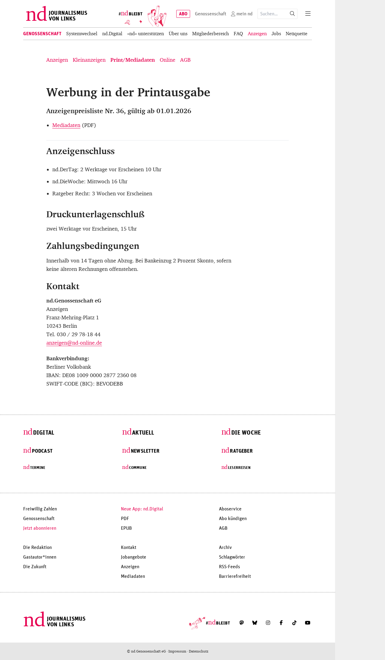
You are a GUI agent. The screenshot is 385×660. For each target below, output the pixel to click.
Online (167, 60)
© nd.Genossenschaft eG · (147, 651)
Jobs (276, 33)
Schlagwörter (232, 557)
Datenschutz (198, 651)
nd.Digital (112, 33)
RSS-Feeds (229, 566)
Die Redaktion (37, 547)
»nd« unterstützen (145, 33)
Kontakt (128, 547)
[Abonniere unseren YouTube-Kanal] (307, 622)
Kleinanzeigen (89, 60)
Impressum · (178, 651)
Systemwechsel (81, 33)
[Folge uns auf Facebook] (281, 622)
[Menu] (308, 13)
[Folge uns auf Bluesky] (254, 622)
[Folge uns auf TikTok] (294, 622)
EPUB (126, 528)
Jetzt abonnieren (39, 528)
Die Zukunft (34, 566)
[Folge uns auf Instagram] (268, 622)
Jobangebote (133, 557)
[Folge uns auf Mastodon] (241, 622)
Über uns (178, 33)
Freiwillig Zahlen (40, 509)
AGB (185, 60)
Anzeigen (257, 33)
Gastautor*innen (39, 557)
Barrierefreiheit (235, 576)
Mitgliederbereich (210, 33)
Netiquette (296, 33)
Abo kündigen (233, 518)
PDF (125, 518)
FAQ (238, 33)
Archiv (225, 547)
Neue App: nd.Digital (142, 509)
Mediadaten (66, 125)
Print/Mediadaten (132, 60)
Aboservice (230, 509)
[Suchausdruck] (273, 14)
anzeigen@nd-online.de (74, 342)
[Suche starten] (292, 14)
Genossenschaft (42, 33)
